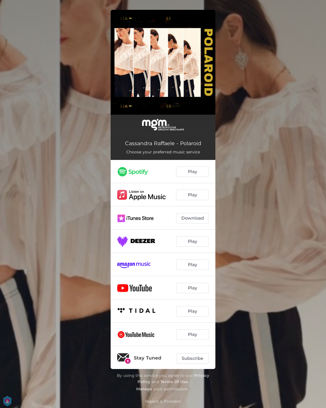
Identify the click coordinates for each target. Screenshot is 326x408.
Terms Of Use (174, 381)
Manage (144, 388)
